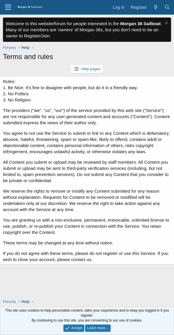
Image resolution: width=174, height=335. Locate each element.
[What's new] (155, 7)
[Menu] (8, 7)
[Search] (167, 7)
